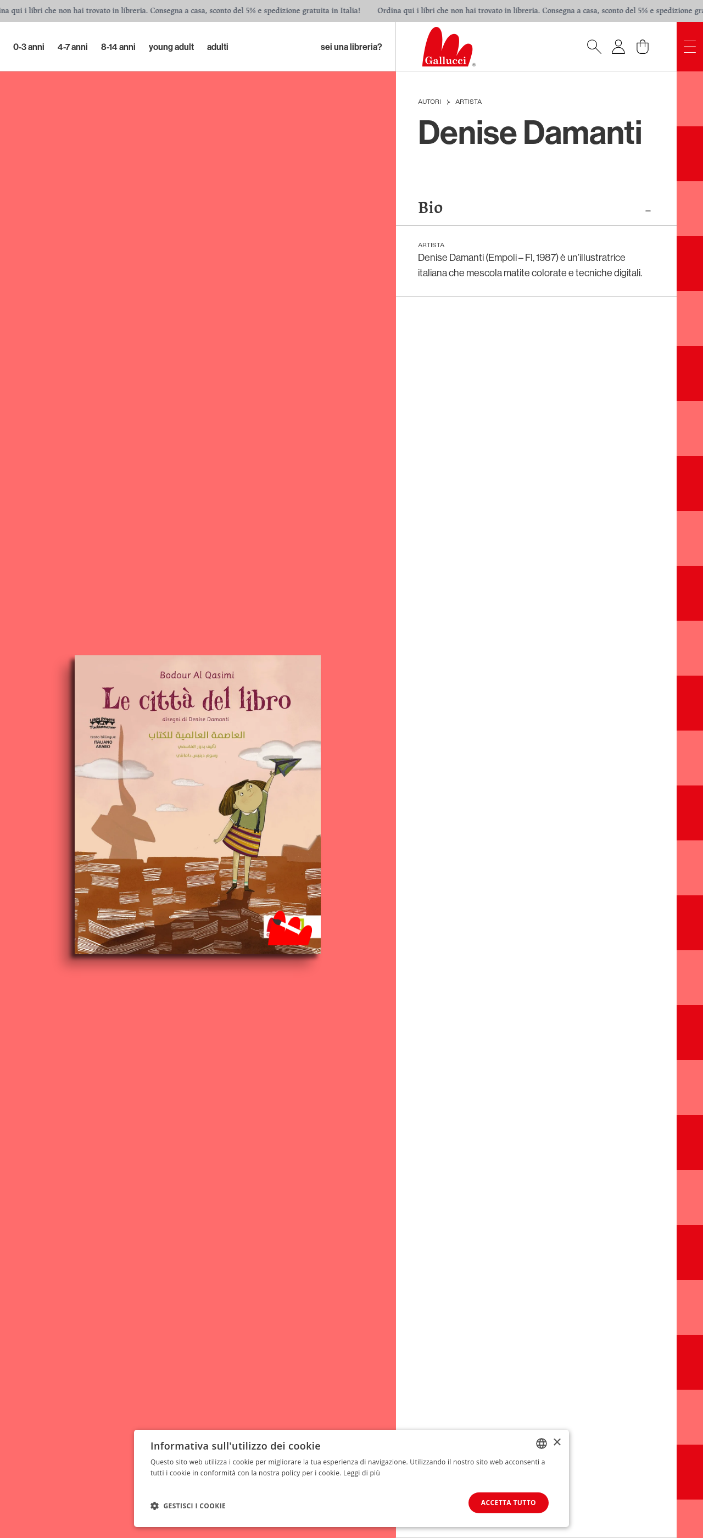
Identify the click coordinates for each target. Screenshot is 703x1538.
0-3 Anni (28, 46)
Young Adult (171, 46)
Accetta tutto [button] (508, 1502)
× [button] (557, 1443)
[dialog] (351, 1478)
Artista (468, 102)
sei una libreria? (351, 46)
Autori (429, 102)
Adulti (217, 46)
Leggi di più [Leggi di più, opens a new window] (361, 1473)
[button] (188, 1505)
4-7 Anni (73, 46)
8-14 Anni (118, 46)
